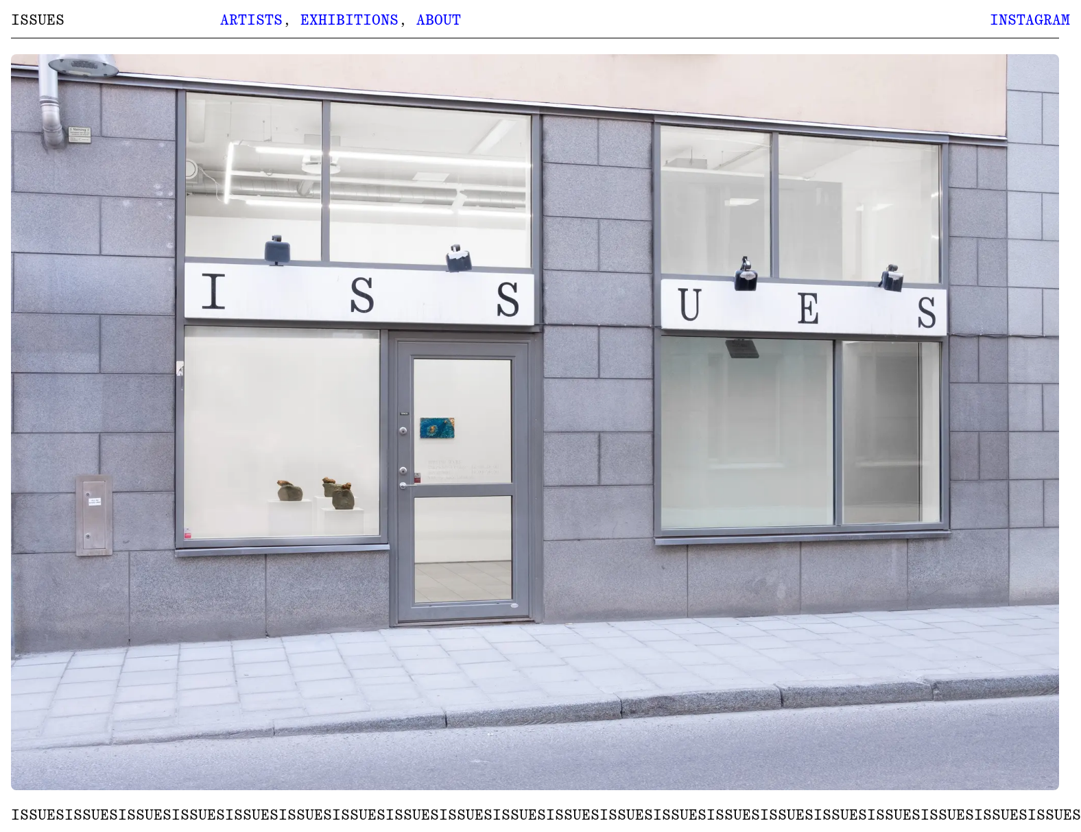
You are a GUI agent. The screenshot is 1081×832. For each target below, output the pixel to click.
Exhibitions (349, 20)
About (438, 20)
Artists (251, 20)
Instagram (1030, 20)
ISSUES (37, 20)
